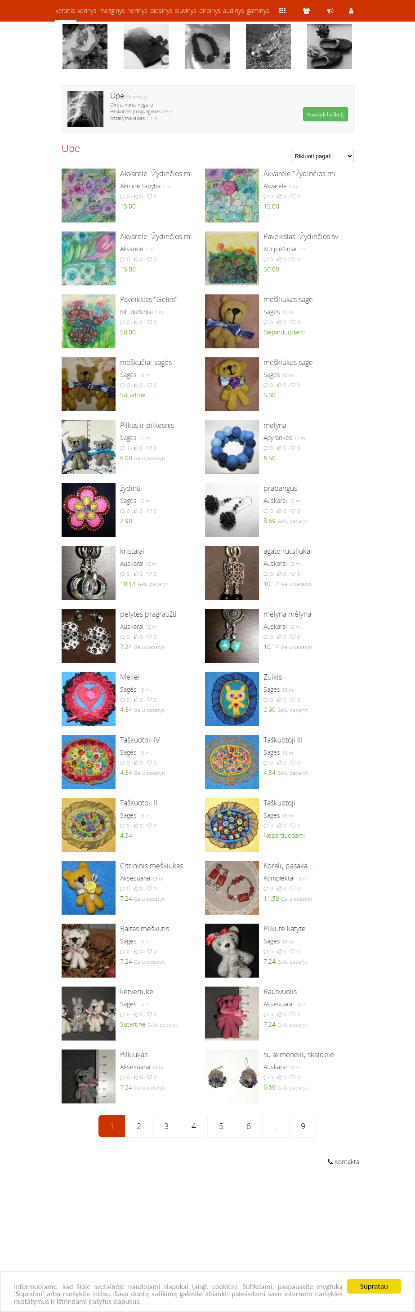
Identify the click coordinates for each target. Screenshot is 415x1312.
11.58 (271, 898)
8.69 (269, 520)
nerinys (137, 10)
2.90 (126, 520)
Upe (117, 95)
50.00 (271, 269)
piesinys (161, 10)
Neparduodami (284, 332)
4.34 (126, 709)
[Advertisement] (208, 1240)
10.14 (128, 583)
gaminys (258, 10)
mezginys (112, 10)
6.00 (126, 458)
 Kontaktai (344, 1161)
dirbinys (210, 10)
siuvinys (185, 10)
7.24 (126, 646)
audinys (233, 10)
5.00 (269, 395)
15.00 (128, 206)
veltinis (65, 10)
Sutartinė (133, 395)
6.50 (269, 458)
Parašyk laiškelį (325, 114)
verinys (87, 10)
